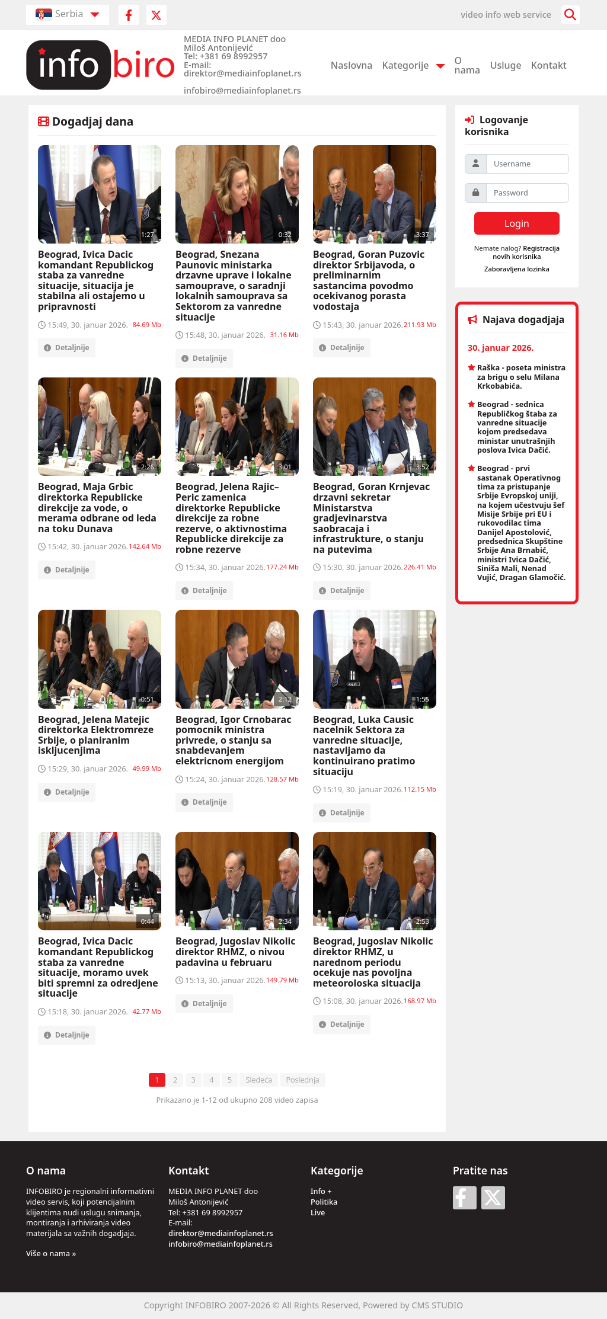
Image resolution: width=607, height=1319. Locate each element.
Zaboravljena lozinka (517, 268)
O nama (468, 65)
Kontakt (549, 65)
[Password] (527, 193)
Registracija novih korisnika (526, 252)
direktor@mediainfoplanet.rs (220, 1233)
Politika (324, 1201)
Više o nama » (51, 1253)
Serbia (59, 15)
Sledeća (258, 1079)
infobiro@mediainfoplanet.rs (220, 1243)
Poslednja (303, 1079)
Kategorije (405, 65)
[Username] (527, 164)
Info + (321, 1191)
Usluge (506, 65)
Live (318, 1212)
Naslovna (352, 65)
